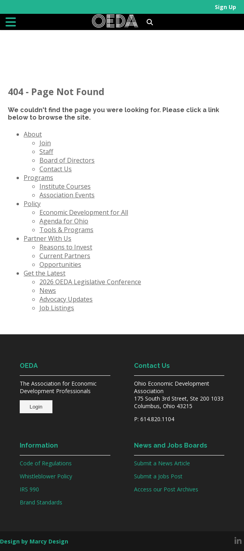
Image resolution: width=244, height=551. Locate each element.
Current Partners (64, 255)
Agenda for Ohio (63, 221)
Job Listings (56, 308)
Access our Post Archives (166, 489)
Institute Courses (65, 186)
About (33, 134)
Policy (32, 203)
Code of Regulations (46, 463)
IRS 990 (29, 489)
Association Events (67, 195)
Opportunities (60, 264)
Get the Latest (44, 273)
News (47, 290)
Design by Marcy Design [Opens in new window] (34, 541)
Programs (38, 177)
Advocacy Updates (66, 299)
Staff (46, 151)
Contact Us (55, 169)
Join (45, 143)
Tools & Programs (66, 229)
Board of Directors (67, 160)
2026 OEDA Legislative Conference (90, 281)
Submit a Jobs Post (158, 476)
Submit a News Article (162, 463)
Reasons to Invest (65, 247)
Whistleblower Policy (46, 476)
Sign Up (225, 7)
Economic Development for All (83, 212)
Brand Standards (41, 502)
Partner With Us (47, 238)
